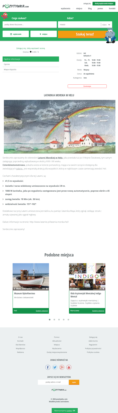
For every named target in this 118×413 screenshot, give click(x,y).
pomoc (100, 8)
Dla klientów (20, 344)
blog (90, 8)
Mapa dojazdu (10, 69)
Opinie (7, 64)
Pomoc (57, 337)
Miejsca (57, 344)
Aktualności (56, 341)
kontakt (112, 8)
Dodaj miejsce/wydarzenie (57, 352)
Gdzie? (70, 18)
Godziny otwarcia (42, 311)
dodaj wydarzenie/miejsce (104, 3)
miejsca (79, 8)
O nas (20, 337)
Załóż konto (93, 341)
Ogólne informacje (12, 59)
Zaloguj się (93, 337)
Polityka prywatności (93, 348)
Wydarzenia (56, 348)
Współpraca (20, 348)
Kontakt (20, 341)
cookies (69, 410)
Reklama (20, 352)
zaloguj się (87, 3)
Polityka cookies (93, 352)
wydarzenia (65, 8)
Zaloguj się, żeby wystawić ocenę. (30, 48)
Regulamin (93, 344)
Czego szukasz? (19, 18)
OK (74, 410)
